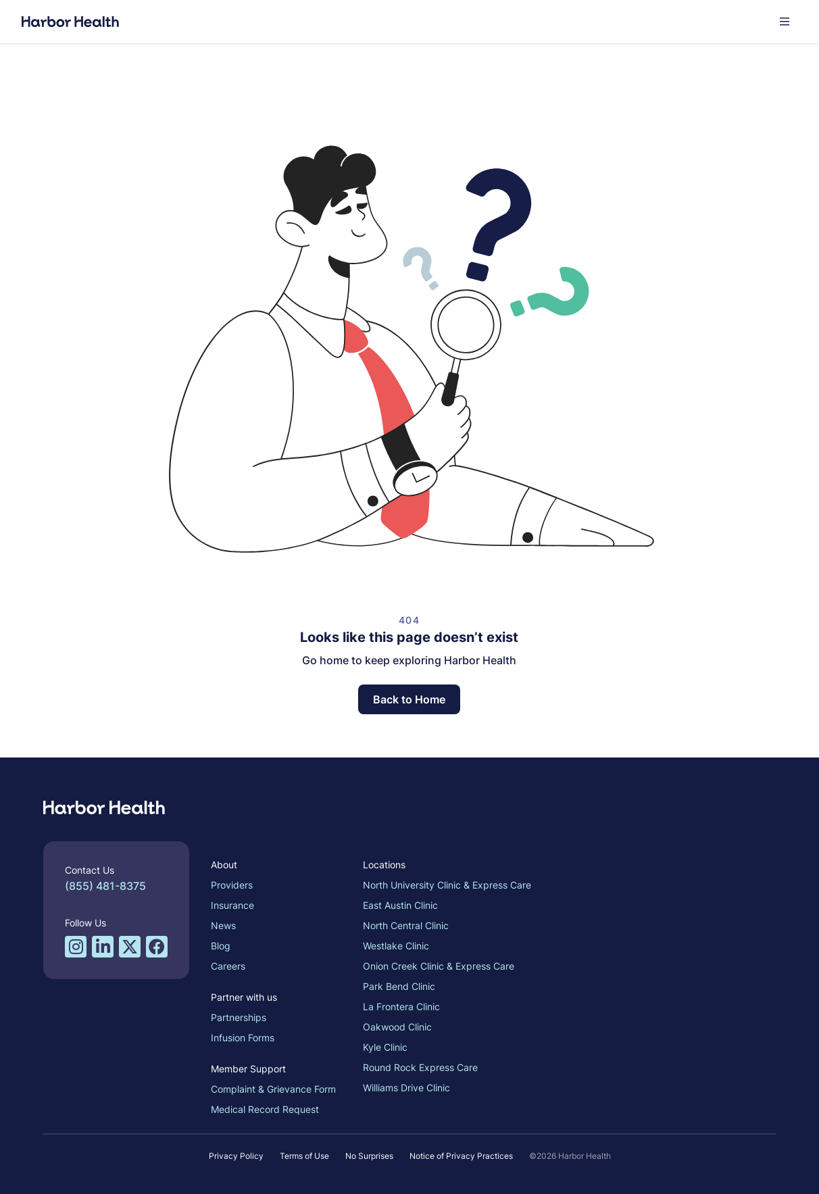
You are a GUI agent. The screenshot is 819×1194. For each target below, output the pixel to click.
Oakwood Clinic (397, 1027)
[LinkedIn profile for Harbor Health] (103, 946)
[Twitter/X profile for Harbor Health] (130, 946)
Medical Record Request (265, 1109)
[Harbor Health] (70, 21)
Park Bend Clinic (399, 986)
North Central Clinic (406, 925)
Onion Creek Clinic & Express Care (438, 966)
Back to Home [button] (409, 699)
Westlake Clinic (396, 945)
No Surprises (369, 1156)
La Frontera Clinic (401, 1006)
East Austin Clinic (400, 905)
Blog (220, 945)
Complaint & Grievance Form (273, 1089)
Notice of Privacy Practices (461, 1156)
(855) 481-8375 (105, 886)
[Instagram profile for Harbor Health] (75, 946)
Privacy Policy (236, 1156)
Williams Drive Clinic (406, 1087)
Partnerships (238, 1017)
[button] (784, 21)
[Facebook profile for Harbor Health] (157, 946)
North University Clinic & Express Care (447, 885)
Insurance (232, 905)
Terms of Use (304, 1156)
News (223, 925)
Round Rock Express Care (420, 1067)
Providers (232, 885)
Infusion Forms (242, 1037)
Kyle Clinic (385, 1047)
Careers (228, 966)
